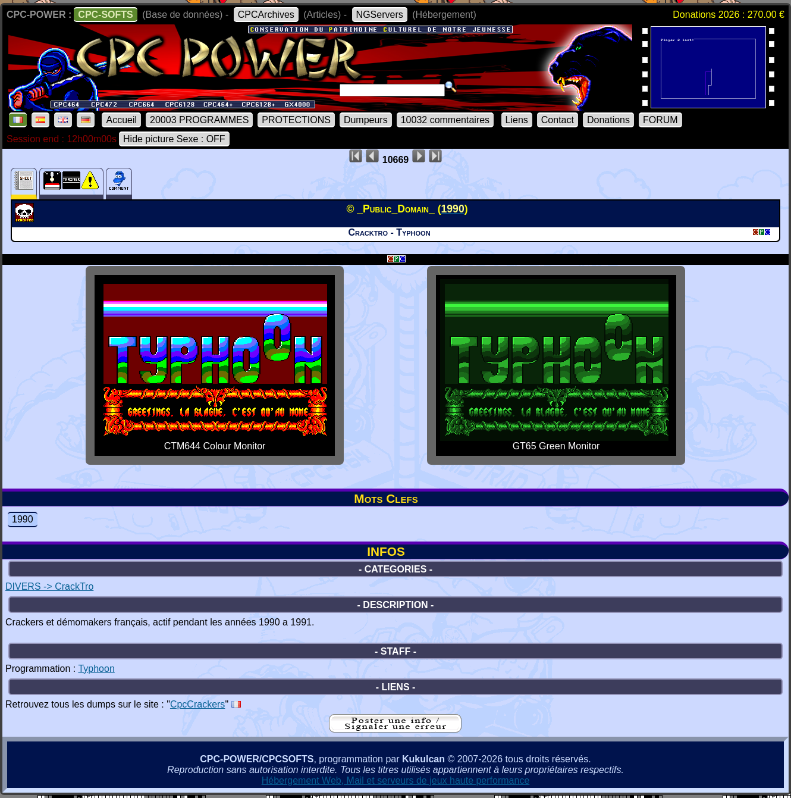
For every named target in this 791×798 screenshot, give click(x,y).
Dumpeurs (366, 120)
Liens (517, 120)
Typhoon (96, 669)
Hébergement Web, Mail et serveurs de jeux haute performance (396, 780)
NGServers (379, 15)
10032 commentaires (445, 120)
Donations (608, 120)
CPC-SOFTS (105, 15)
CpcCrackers (197, 704)
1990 (22, 519)
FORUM (660, 120)
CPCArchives (266, 15)
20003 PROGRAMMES (199, 120)
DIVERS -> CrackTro (49, 586)
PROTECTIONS (296, 120)
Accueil (121, 120)
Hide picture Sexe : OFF (174, 139)
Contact (557, 120)
